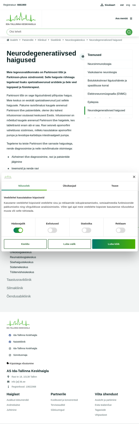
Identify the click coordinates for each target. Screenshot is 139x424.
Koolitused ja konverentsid (64, 400)
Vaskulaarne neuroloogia (102, 73)
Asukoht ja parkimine (105, 400)
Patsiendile (27, 40)
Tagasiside (100, 410)
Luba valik (69, 244)
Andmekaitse (13, 405)
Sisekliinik (56, 40)
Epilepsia (93, 103)
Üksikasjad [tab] (69, 185)
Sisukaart (110, 5)
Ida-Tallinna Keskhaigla (25, 336)
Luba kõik (113, 244)
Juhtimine (12, 410)
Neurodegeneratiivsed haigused (106, 111)
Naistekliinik (19, 342)
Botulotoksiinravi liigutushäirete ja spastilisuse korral (107, 84)
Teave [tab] (114, 185)
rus (134, 5)
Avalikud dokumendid (18, 400)
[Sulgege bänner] (134, 177)
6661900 (21, 4)
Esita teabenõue (103, 405)
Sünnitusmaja (20, 355)
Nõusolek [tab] (24, 185)
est (122, 5)
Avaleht (14, 40)
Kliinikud (42, 40)
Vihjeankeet (101, 415)
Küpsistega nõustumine (20, 364)
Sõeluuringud (57, 410)
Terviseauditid (58, 405)
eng (128, 5)
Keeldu (25, 244)
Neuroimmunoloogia (99, 64)
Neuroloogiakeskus (75, 40)
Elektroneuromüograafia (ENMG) (107, 94)
